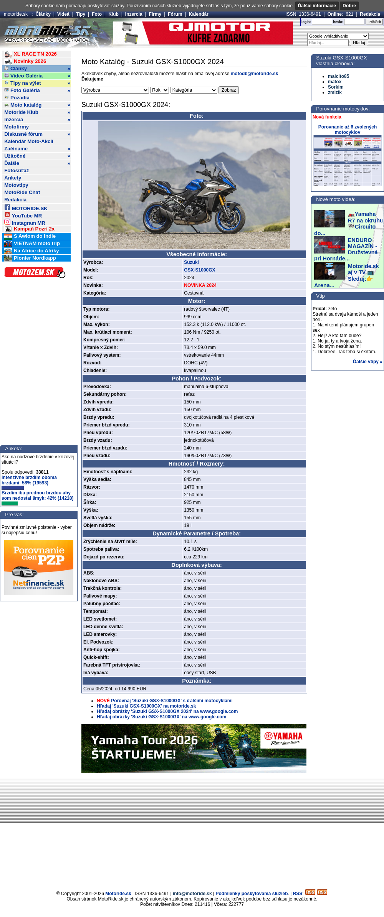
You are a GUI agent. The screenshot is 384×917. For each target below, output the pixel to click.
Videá (63, 14)
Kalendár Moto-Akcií (28, 141)
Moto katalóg (37, 105)
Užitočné (37, 156)
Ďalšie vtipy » (367, 361)
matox (334, 81)
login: (306, 22)
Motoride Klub (37, 112)
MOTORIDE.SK (25, 207)
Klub (113, 14)
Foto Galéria (37, 90)
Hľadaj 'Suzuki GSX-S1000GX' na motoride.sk (146, 706)
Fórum (175, 14)
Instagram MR (24, 222)
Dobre (349, 5)
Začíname (37, 149)
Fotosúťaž (16, 170)
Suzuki (191, 262)
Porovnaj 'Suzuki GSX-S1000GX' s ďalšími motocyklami (171, 700)
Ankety (12, 178)
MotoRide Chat (22, 192)
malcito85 (338, 76)
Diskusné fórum (37, 134)
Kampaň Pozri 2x (29, 229)
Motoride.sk (118, 893)
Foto (97, 14)
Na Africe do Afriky (31, 251)
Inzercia (133, 14)
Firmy (155, 14)
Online (335, 14)
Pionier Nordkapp (30, 258)
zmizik (335, 92)
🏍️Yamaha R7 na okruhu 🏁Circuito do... (348, 223)
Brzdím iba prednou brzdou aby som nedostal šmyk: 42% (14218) (37, 497)
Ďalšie (37, 163)
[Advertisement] (192, 830)
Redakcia (370, 14)
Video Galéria (37, 76)
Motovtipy (16, 185)
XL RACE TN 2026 (30, 54)
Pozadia (17, 97)
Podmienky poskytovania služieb (251, 893)
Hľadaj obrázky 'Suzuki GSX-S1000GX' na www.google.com (161, 716)
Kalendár (199, 14)
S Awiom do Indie (30, 236)
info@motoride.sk (192, 893)
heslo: (338, 22)
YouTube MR (23, 214)
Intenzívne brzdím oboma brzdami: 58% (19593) (29, 482)
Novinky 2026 (25, 61)
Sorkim (336, 87)
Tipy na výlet (37, 83)
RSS (298, 893)
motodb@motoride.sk (254, 73)
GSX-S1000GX (199, 270)
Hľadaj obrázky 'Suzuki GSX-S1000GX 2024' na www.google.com (167, 711)
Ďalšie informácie (317, 5)
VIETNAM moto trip (32, 243)
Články (43, 14)
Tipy (80, 14)
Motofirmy (16, 127)
